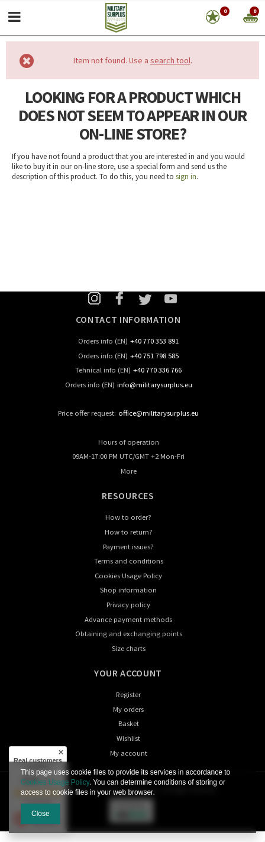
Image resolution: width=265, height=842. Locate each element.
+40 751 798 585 (154, 356)
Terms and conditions (128, 561)
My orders (128, 710)
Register (128, 695)
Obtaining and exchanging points (128, 634)
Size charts (129, 649)
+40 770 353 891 (154, 341)
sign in (186, 176)
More (129, 471)
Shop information (128, 590)
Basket (128, 724)
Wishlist (128, 739)
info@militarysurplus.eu (154, 385)
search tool (170, 60)
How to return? (129, 532)
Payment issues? (128, 547)
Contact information (128, 319)
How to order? (128, 518)
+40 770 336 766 (157, 370)
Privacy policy (128, 605)
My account (128, 753)
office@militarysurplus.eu (158, 413)
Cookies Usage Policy (128, 576)
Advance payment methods (128, 620)
